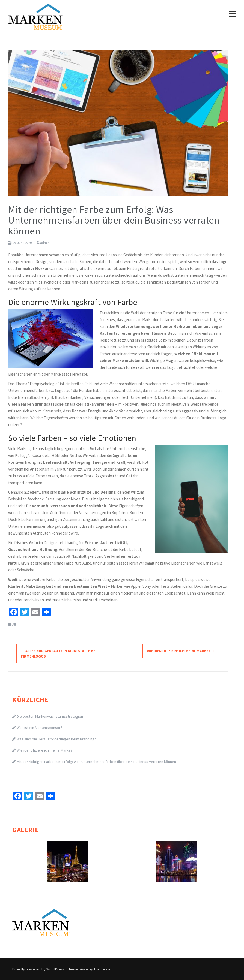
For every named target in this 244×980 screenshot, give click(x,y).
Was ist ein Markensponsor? (39, 727)
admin (45, 242)
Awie (84, 969)
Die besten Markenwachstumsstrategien (50, 716)
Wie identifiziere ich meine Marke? (181, 650)
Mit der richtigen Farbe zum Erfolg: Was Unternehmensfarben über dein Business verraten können (96, 761)
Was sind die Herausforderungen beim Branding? (56, 739)
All (14, 624)
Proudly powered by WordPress (38, 969)
